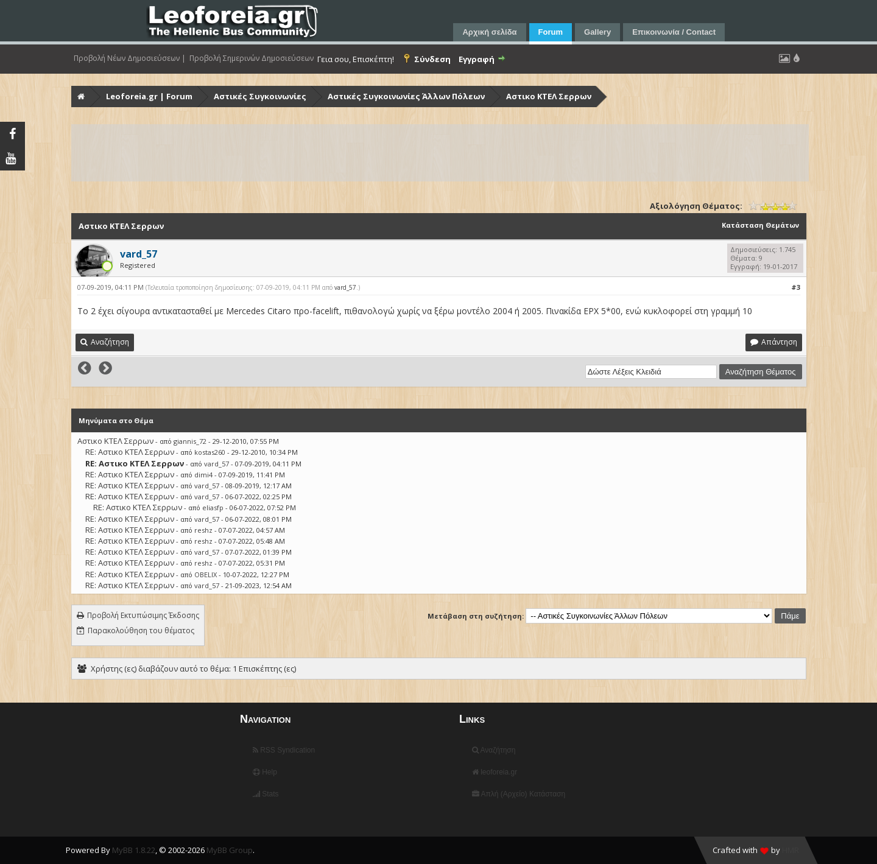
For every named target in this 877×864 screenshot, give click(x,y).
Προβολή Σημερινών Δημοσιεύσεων (251, 58)
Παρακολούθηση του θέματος (141, 630)
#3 (795, 287)
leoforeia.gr (494, 772)
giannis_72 (190, 441)
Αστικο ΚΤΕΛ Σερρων (548, 96)
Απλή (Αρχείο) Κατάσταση (518, 794)
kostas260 (209, 452)
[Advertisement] (437, 152)
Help (265, 772)
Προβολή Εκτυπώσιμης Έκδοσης (143, 615)
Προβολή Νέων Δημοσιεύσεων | (130, 58)
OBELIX (205, 574)
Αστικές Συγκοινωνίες (260, 96)
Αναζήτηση (494, 750)
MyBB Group (229, 850)
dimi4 (203, 474)
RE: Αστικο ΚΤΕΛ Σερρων (129, 451)
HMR (790, 850)
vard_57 (345, 287)
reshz (203, 530)
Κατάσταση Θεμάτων (760, 225)
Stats (266, 794)
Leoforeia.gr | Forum (149, 96)
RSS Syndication (284, 750)
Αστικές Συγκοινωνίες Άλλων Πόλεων (406, 96)
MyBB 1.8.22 (133, 850)
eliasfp (213, 507)
